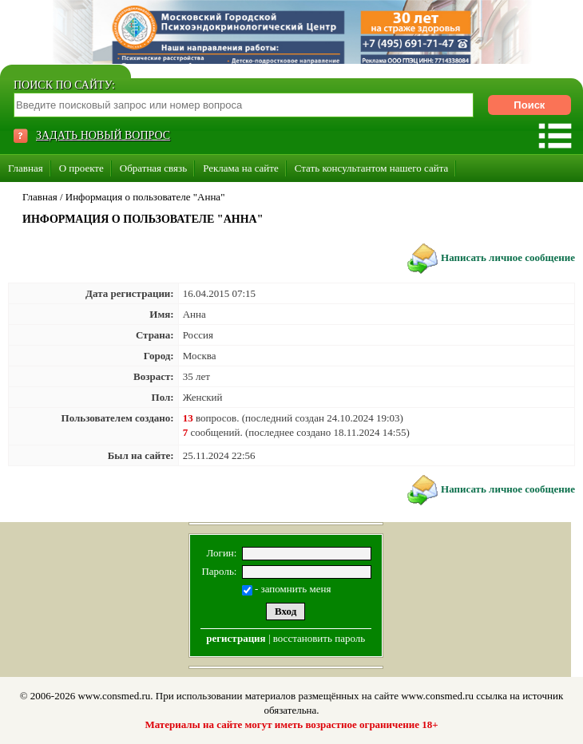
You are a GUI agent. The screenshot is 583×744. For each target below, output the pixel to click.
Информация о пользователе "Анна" (145, 197)
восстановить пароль (319, 638)
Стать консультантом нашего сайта (372, 168)
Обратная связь (153, 168)
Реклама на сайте (241, 168)
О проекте (81, 168)
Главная (25, 168)
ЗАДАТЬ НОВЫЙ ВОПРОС (103, 135)
